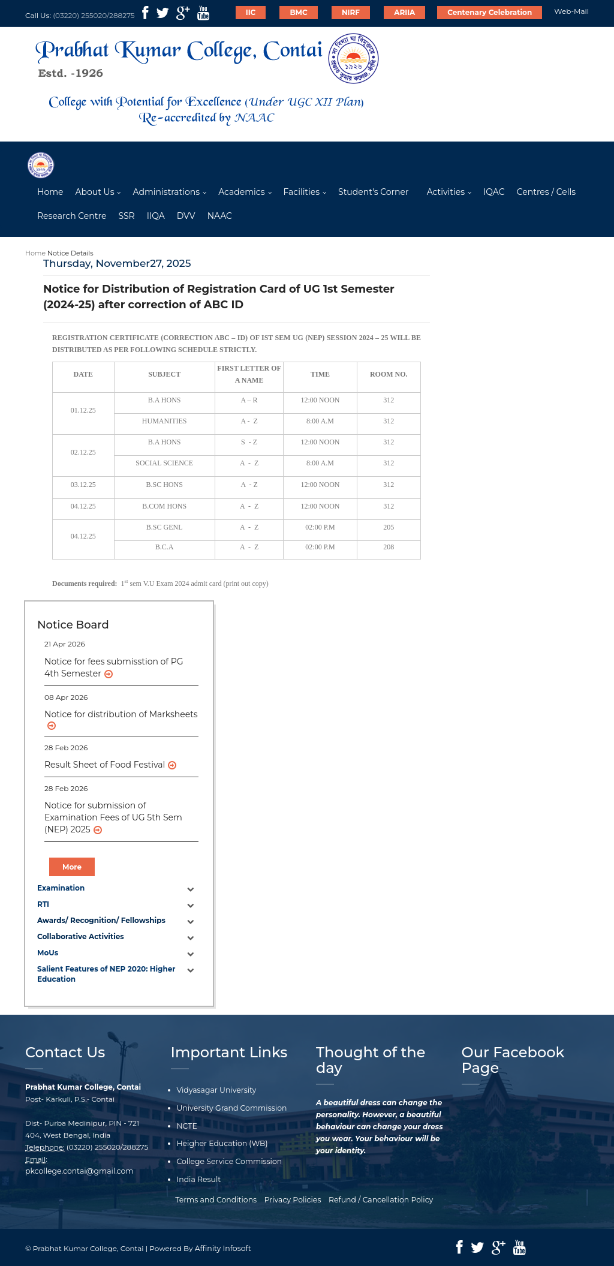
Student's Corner (373, 192)
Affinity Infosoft (222, 1246)
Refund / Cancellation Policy (378, 1198)
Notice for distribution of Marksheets (121, 714)
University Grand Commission (230, 1108)
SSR (126, 216)
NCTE (187, 1125)
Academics (241, 192)
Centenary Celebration (489, 12)
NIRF (351, 12)
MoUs (47, 953)
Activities (446, 192)
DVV (186, 216)
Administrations (166, 192)
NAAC (219, 216)
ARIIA (404, 12)
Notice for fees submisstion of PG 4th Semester (113, 668)
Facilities (302, 192)
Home (50, 192)
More (72, 867)
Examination (61, 888)
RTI (43, 904)
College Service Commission (228, 1160)
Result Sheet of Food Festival (104, 765)
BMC (298, 12)
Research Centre (71, 216)
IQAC (494, 192)
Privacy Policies (293, 1198)
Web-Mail (571, 11)
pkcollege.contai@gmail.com (77, 1172)
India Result (198, 1178)
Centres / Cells (546, 192)
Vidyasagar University (215, 1091)
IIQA (156, 216)
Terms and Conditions (218, 1198)
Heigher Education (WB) (221, 1143)
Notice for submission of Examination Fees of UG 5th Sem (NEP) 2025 (113, 818)
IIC (251, 12)
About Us (94, 192)
